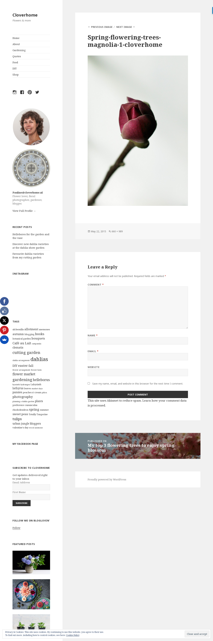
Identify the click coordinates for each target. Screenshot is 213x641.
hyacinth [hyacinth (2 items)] (16, 384)
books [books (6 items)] (39, 334)
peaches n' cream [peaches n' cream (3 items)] (32, 392)
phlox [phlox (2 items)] (44, 392)
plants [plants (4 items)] (39, 401)
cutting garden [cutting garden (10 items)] (26, 352)
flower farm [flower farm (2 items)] (36, 370)
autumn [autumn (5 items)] (18, 334)
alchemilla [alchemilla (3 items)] (18, 329)
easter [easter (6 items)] (23, 365)
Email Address (21, 482)
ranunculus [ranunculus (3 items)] (31, 405)
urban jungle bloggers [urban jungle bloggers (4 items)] (27, 423)
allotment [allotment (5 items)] (31, 329)
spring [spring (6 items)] (34, 409)
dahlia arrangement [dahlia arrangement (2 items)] (21, 360)
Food (15, 62)
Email (93, 351)
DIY (15, 68)
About (16, 44)
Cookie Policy (72, 635)
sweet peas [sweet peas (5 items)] (20, 414)
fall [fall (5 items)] (31, 366)
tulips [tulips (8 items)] (17, 418)
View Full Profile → (24, 210)
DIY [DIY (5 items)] (15, 366)
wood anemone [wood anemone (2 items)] (36, 427)
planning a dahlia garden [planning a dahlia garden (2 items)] (23, 401)
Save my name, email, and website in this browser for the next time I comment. (137, 383)
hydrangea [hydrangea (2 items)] (25, 384)
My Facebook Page (25, 443)
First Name (19, 492)
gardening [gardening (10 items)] (22, 379)
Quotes (17, 56)
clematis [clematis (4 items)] (18, 347)
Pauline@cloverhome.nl (28, 192)
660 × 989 (117, 231)
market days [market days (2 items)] (37, 388)
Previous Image (101, 27)
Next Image (124, 27)
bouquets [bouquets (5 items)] (38, 338)
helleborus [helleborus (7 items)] (41, 379)
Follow (16, 527)
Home (16, 38)
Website (93, 367)
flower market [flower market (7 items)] (24, 374)
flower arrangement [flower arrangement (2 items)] (21, 370)
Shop (16, 74)
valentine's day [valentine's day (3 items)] (20, 427)
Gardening (19, 50)
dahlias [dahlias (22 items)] (39, 359)
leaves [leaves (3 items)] (27, 388)
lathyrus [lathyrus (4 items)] (18, 388)
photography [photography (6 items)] (23, 396)
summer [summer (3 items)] (44, 409)
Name (93, 335)
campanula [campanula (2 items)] (36, 343)
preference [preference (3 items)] (19, 405)
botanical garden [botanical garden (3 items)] (22, 338)
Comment (96, 284)
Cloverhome (25, 15)
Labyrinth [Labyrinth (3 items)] (36, 384)
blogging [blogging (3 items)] (29, 334)
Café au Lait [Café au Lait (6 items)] (22, 343)
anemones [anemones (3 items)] (44, 329)
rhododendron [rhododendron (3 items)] (20, 409)
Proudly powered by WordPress (107, 479)
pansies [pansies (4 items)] (17, 392)
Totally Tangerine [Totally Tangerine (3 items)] (38, 414)
